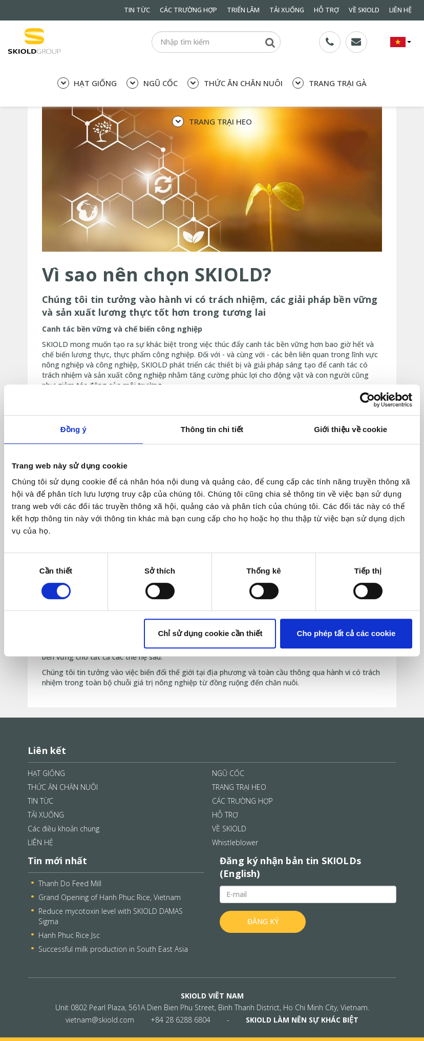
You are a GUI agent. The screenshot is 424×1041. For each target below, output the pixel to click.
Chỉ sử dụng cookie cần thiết (210, 633)
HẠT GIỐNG (87, 83)
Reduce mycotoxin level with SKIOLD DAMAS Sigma (110, 916)
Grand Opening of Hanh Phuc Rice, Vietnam (109, 897)
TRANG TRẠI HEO (211, 122)
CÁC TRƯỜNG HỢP (188, 10)
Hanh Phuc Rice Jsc (69, 935)
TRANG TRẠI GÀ (329, 83)
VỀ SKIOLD (364, 10)
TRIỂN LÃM (243, 10)
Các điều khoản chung (63, 828)
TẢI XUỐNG (286, 10)
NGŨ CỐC (151, 83)
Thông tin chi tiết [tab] (212, 429)
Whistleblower (235, 842)
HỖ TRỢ (326, 10)
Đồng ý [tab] (73, 429)
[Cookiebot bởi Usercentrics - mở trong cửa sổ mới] (367, 399)
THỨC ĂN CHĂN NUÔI (235, 83)
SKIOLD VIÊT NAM (212, 996)
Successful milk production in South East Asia (113, 949)
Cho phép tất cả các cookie (346, 633)
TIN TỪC (137, 10)
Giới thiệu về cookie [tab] (350, 429)
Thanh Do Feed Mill (69, 883)
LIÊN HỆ (400, 10)
